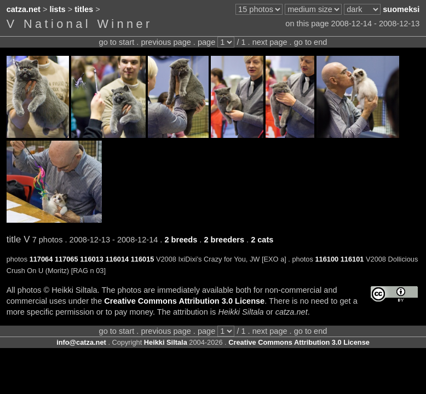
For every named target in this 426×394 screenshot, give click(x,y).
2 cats (262, 239)
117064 (41, 259)
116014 (117, 259)
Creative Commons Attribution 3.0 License (184, 301)
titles (83, 9)
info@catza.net (81, 342)
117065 (66, 259)
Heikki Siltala (165, 342)
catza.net (24, 9)
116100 (326, 259)
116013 (91, 259)
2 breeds (180, 239)
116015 (142, 259)
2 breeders (224, 239)
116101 (352, 259)
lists (58, 9)
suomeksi (401, 9)
